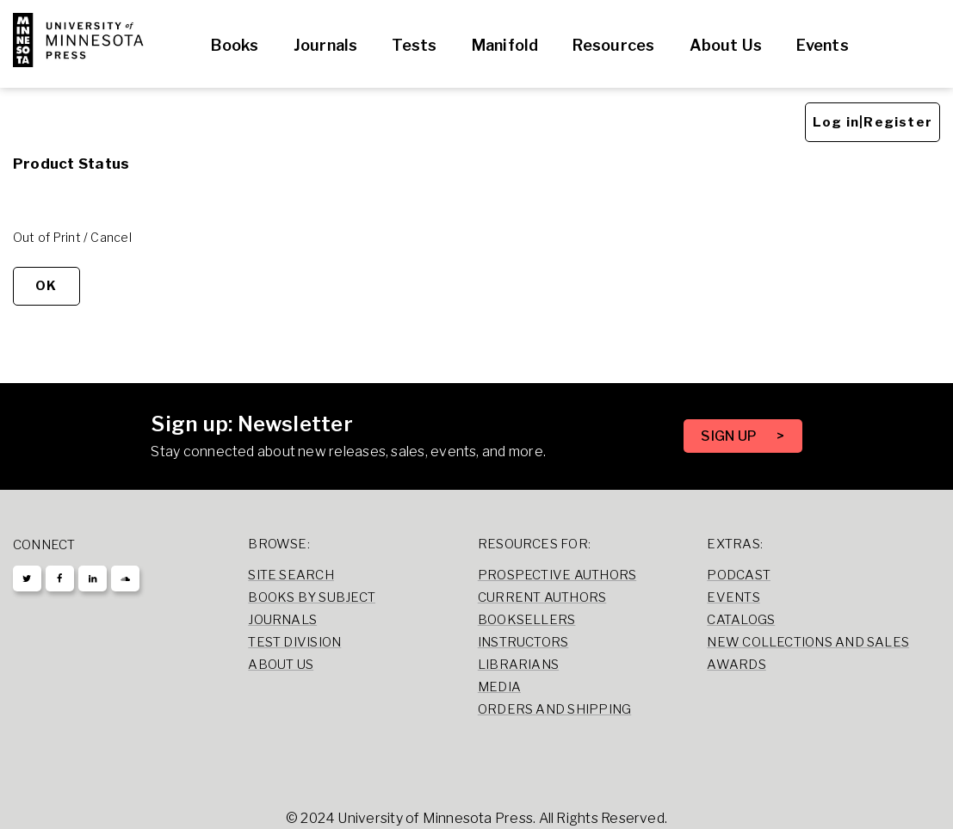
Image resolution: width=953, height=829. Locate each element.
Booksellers (527, 620)
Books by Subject (311, 597)
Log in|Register (872, 122)
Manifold (505, 45)
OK (46, 286)
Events (822, 45)
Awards (736, 664)
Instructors (523, 642)
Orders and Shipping (554, 709)
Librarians (518, 664)
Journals (326, 45)
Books (234, 45)
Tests (414, 45)
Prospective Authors (557, 575)
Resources (613, 45)
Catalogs (741, 620)
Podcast (738, 575)
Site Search (291, 575)
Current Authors (542, 597)
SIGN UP (730, 436)
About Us (726, 45)
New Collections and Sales (808, 642)
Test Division (294, 642)
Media (499, 687)
